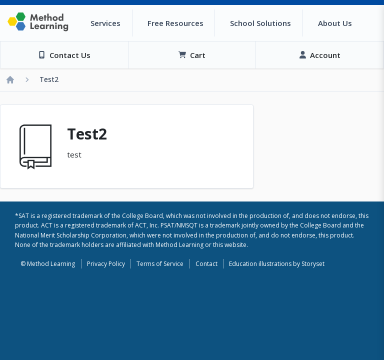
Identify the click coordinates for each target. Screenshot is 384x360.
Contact (207, 264)
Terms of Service (160, 264)
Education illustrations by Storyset (276, 264)
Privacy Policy (106, 264)
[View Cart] (192, 55)
